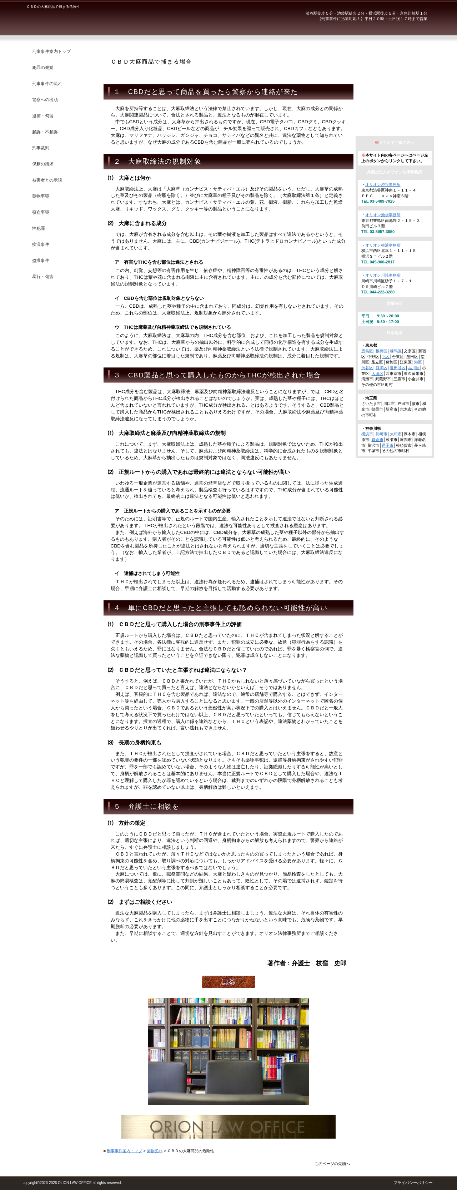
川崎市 (381, 434)
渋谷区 (367, 368)
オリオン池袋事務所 (383, 215)
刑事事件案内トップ (124, 1151)
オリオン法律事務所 (398, 54)
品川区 (414, 368)
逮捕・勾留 (43, 115)
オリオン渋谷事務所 (383, 184)
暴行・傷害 (43, 276)
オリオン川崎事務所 (383, 275)
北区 (386, 357)
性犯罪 (38, 228)
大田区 (377, 373)
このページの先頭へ (332, 1163)
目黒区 (381, 368)
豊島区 (367, 351)
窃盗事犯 (40, 212)
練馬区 (396, 351)
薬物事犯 (40, 196)
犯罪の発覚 (43, 67)
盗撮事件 (40, 260)
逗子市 (387, 445)
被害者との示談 (47, 180)
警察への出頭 (45, 99)
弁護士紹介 (398, 77)
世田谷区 (398, 368)
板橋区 (381, 351)
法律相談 (398, 99)
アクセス (398, 122)
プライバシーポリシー (413, 1182)
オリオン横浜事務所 (383, 245)
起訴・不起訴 (45, 131)
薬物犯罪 (154, 1151)
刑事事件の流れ (47, 83)
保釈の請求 (43, 164)
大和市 (396, 434)
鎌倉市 (377, 439)
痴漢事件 (40, 244)
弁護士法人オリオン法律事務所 (115, 21)
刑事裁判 (40, 147)
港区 (418, 362)
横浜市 (367, 434)
